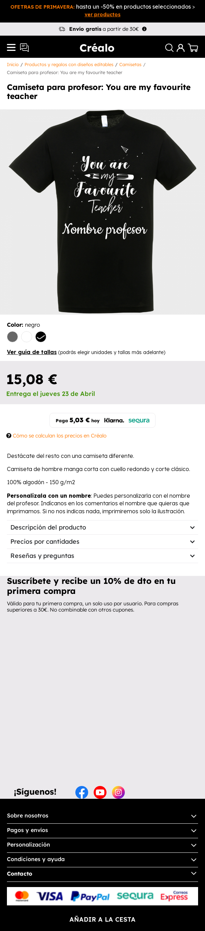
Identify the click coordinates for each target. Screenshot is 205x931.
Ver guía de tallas (32, 352)
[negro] (40, 337)
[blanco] (26, 337)
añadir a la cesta (102, 919)
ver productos (103, 14)
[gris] (12, 337)
